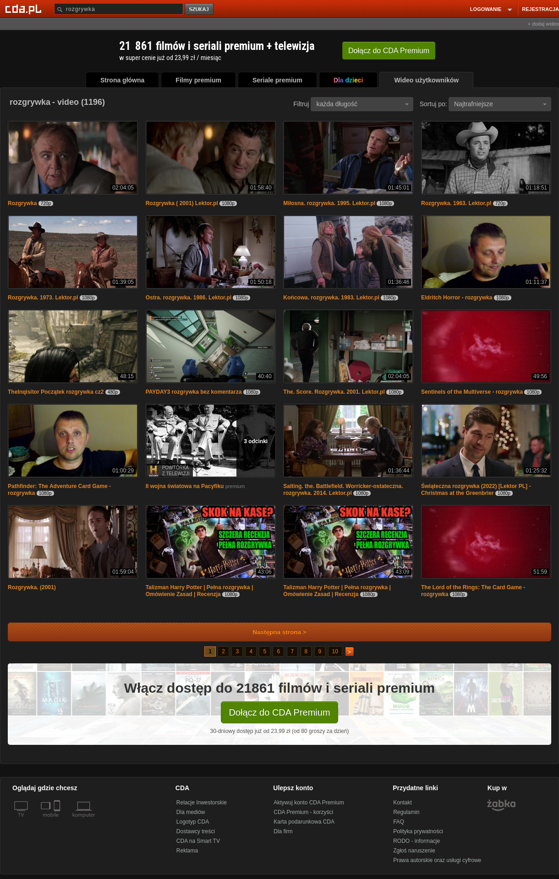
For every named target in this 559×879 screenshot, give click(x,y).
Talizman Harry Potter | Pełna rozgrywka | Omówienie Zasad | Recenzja (199, 590)
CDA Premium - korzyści (303, 812)
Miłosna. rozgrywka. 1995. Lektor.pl (329, 203)
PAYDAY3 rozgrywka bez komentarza (194, 392)
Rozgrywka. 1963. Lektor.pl (456, 203)
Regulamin (406, 812)
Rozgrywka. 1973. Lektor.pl (43, 297)
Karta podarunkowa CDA (304, 822)
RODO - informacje (416, 841)
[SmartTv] (58, 820)
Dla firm (283, 831)
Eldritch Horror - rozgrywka (456, 297)
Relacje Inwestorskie (201, 802)
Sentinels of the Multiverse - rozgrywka (472, 392)
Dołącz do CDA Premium (279, 712)
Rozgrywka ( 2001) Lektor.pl (182, 203)
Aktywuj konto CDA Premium (309, 802)
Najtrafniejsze (500, 104)
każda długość (362, 104)
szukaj (200, 9)
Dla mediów (190, 812)
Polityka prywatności (418, 831)
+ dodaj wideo (543, 24)
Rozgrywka (22, 203)
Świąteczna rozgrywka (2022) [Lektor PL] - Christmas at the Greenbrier (476, 489)
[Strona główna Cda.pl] (24, 8)
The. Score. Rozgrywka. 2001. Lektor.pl (333, 392)
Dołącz (388, 50)
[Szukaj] (118, 9)
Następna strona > (273, 632)
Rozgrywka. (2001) (32, 587)
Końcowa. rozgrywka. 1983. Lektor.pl (331, 297)
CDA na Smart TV (198, 841)
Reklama (187, 850)
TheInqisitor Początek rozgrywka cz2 (56, 392)
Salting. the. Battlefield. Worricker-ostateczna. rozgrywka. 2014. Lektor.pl (343, 489)
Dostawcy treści (195, 831)
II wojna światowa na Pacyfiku (185, 486)
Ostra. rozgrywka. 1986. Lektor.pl (188, 297)
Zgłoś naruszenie (414, 850)
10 (335, 651)
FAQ (398, 822)
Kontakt (402, 802)
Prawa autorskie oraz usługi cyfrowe (437, 860)
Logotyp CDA (192, 822)
